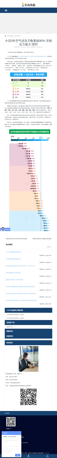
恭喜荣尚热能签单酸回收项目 (13, 259)
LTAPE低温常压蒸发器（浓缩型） (28, 314)
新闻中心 (12, 36)
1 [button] (27, 33)
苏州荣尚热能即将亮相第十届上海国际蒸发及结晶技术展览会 (21, 300)
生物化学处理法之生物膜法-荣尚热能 (41, 238)
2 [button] (29, 33)
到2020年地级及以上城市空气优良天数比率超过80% (33, 56)
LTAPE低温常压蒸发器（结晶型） (28, 318)
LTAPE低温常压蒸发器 (14, 310)
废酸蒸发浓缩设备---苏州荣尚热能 (14, 279)
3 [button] (30, 33)
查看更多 (49, 246)
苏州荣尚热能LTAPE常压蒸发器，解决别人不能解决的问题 (21, 293)
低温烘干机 (10, 322)
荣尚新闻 (18, 36)
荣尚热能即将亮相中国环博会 (13, 272)
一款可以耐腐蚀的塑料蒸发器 (13, 252)
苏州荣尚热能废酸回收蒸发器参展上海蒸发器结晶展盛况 (20, 286)
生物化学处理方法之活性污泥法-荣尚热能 (16, 238)
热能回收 (9, 336)
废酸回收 (9, 331)
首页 (8, 36)
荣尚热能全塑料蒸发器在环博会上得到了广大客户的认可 (20, 266)
